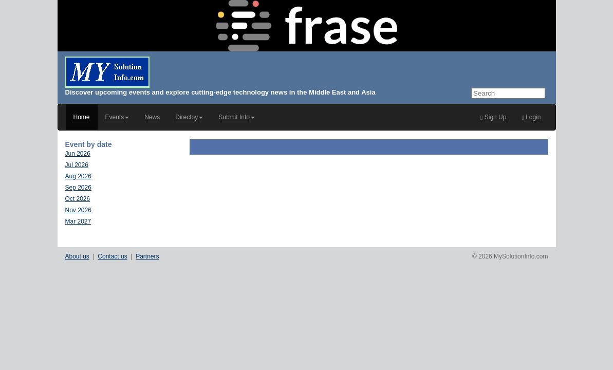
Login (531, 117)
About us (77, 256)
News (152, 117)
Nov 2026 (78, 210)
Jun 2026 (77, 153)
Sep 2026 (78, 187)
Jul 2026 (76, 165)
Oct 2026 (77, 198)
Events (117, 117)
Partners (147, 256)
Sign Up (493, 117)
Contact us (112, 256)
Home (81, 117)
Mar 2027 (78, 221)
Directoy (189, 117)
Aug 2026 (78, 176)
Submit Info (236, 117)
